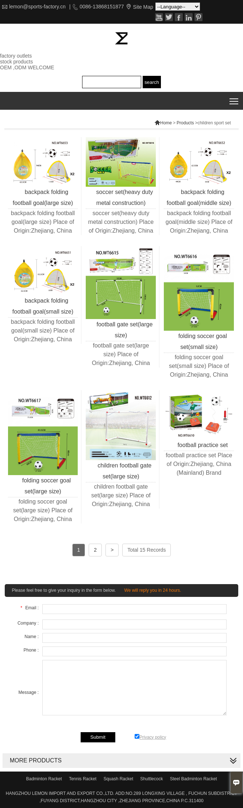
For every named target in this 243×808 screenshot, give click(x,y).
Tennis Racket (82, 778)
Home (163, 122)
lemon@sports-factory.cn (37, 6)
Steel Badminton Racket (193, 778)
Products (185, 122)
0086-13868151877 (102, 6)
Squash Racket (118, 778)
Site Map (143, 7)
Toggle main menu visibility (234, 99)
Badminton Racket (44, 778)
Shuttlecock (151, 778)
